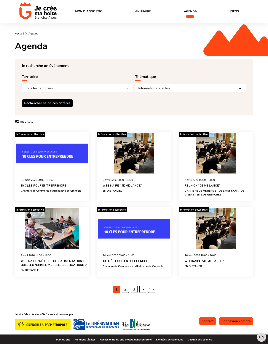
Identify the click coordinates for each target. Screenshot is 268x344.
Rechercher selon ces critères (47, 103)
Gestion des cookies (200, 339)
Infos (234, 11)
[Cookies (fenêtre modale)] (261, 337)
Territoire (30, 76)
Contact (208, 321)
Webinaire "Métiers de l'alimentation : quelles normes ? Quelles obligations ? (54, 263)
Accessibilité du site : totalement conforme (126, 339)
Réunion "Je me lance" (202, 185)
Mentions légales (85, 339)
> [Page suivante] (143, 289)
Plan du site (63, 339)
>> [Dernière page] (151, 289)
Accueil (19, 33)
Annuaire (143, 11)
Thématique (145, 76)
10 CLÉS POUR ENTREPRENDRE (43, 185)
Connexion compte (236, 321)
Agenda (190, 11)
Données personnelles (169, 339)
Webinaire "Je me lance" (122, 185)
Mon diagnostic (88, 11)
